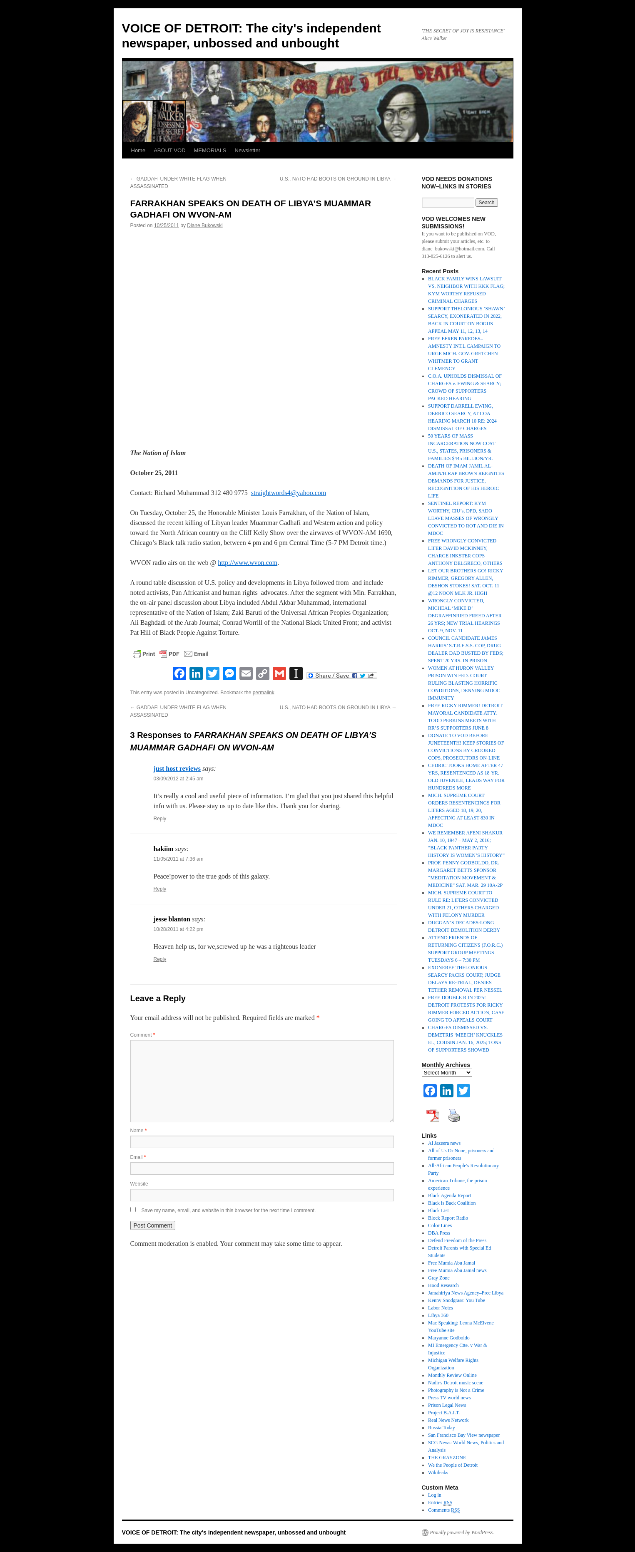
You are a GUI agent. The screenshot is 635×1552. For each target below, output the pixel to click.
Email (138, 1157)
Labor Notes (440, 1308)
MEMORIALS (210, 150)
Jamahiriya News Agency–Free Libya (465, 1293)
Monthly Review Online (452, 1375)
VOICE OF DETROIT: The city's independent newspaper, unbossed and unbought (234, 1532)
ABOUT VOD (169, 150)
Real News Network (448, 1420)
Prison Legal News (447, 1405)
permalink (263, 693)
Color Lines (440, 1225)
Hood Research (443, 1285)
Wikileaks (438, 1472)
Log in (434, 1495)
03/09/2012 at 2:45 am (179, 779)
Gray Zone (439, 1278)
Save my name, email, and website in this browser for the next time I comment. (229, 1210)
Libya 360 (438, 1315)
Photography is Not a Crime (456, 1390)
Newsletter (247, 150)
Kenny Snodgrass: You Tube (456, 1300)
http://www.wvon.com (247, 562)
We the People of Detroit (453, 1465)
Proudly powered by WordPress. (462, 1532)
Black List (438, 1210)
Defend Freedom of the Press (457, 1240)
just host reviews (177, 768)
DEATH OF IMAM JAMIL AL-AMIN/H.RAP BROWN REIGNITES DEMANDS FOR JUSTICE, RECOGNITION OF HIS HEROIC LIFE (466, 481)
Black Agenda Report (449, 1195)
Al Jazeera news (444, 1143)
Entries (440, 1503)
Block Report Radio (448, 1218)
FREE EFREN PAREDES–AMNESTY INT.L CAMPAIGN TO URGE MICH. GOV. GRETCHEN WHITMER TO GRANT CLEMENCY (464, 353)
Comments (444, 1510)
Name (138, 1131)
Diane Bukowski (204, 225)
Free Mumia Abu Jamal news (457, 1270)
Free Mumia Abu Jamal (451, 1263)
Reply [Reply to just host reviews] (160, 819)
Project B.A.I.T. (444, 1413)
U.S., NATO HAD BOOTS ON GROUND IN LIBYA (338, 179)
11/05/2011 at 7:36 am (179, 859)
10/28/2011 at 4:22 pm (179, 929)
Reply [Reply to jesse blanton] (160, 959)
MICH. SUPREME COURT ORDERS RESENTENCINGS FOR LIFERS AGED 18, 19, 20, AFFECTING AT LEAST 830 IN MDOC (464, 810)
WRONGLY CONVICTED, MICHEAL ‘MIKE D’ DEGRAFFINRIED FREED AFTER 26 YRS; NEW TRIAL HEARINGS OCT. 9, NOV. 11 (465, 616)
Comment (142, 1035)
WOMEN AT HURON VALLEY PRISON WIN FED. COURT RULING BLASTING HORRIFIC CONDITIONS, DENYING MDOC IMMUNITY (464, 683)
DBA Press (439, 1233)
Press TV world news (449, 1398)
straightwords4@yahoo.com (288, 492)
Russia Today (441, 1428)
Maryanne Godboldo (449, 1338)
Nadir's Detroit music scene (455, 1383)
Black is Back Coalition (452, 1203)
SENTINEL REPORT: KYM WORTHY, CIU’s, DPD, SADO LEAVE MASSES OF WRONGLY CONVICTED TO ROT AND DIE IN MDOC (466, 518)
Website (139, 1184)
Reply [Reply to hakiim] (160, 889)
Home (138, 150)
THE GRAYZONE (447, 1457)
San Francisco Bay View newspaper (464, 1435)
